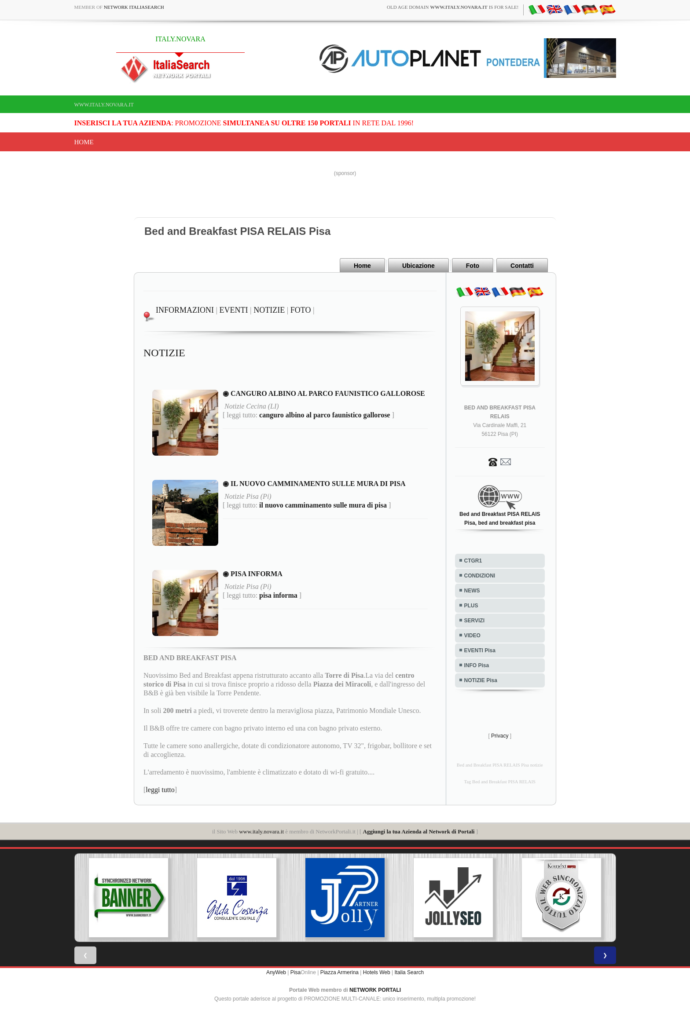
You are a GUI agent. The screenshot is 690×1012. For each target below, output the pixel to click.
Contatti (522, 265)
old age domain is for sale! (452, 7)
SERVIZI (474, 620)
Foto (472, 265)
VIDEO (472, 635)
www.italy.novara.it (104, 105)
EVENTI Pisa (479, 650)
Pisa (295, 972)
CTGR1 (473, 561)
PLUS (471, 606)
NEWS (472, 591)
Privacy (499, 736)
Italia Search (409, 972)
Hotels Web (376, 972)
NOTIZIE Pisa (480, 680)
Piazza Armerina (339, 972)
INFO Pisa (476, 665)
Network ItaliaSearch (134, 7)
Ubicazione (418, 265)
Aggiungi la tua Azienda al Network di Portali (419, 831)
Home (84, 142)
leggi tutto (160, 789)
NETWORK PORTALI (375, 990)
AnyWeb (276, 972)
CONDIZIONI (479, 576)
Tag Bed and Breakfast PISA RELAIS (500, 781)
